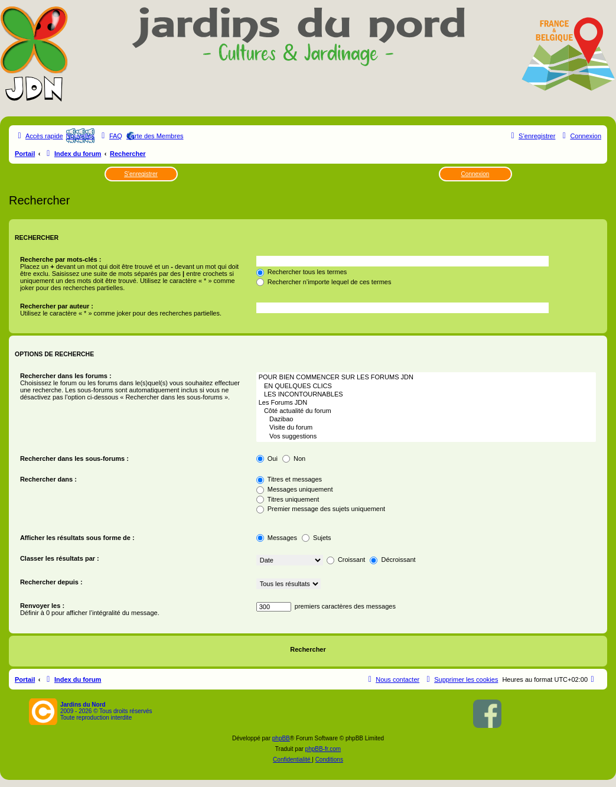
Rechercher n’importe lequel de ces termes (324, 281)
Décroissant (392, 559)
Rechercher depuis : (51, 582)
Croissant (346, 559)
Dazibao (426, 419)
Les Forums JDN (426, 403)
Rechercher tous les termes (301, 271)
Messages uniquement (294, 489)
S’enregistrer (141, 174)
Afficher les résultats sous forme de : (77, 537)
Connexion (475, 174)
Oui (267, 458)
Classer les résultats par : (59, 558)
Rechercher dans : (48, 479)
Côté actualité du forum (426, 411)
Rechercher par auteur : (56, 306)
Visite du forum (426, 428)
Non (293, 458)
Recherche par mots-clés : (61, 259)
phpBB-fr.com (323, 749)
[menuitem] (110, 135)
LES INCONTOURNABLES (426, 395)
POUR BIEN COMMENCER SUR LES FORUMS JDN (426, 377)
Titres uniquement (288, 499)
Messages (276, 537)
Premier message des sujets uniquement (320, 508)
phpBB (281, 738)
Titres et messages (289, 479)
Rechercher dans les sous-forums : (74, 458)
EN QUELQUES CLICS (426, 386)
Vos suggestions (426, 436)
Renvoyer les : (42, 605)
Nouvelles (80, 135)
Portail (25, 153)
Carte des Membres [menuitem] (155, 135)
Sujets (316, 537)
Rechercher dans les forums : (66, 375)
